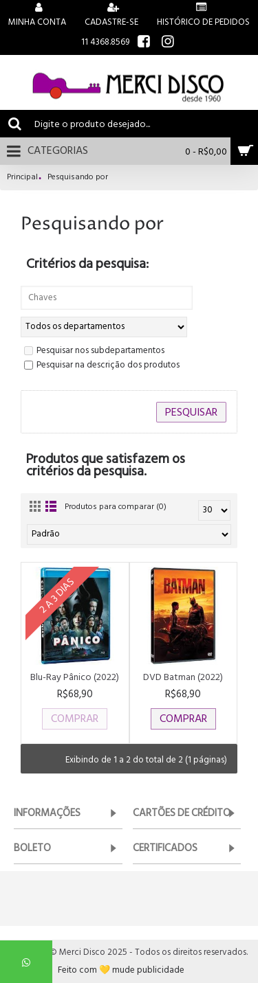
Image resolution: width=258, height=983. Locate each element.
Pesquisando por (77, 177)
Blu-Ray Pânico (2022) (74, 677)
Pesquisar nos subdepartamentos (94, 351)
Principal (22, 177)
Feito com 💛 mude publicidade (121, 970)
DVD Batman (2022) (183, 677)
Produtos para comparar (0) (115, 506)
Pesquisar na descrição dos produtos (102, 365)
